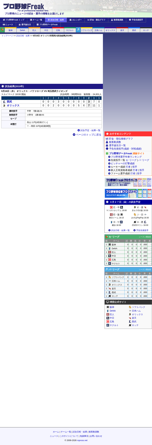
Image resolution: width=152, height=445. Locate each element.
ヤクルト (70, 30)
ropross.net (82, 440)
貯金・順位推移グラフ (121, 138)
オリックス (110, 30)
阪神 (11, 30)
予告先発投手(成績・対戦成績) (125, 148)
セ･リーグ (131, 160)
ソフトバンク (86, 30)
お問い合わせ (96, 436)
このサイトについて (69, 436)
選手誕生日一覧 (117, 145)
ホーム (56, 432)
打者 (128, 166)
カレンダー (76, 20)
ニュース (8, 24)
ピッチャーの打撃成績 (123, 163)
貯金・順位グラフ (96, 20)
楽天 (122, 30)
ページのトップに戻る (87, 134)
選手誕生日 (25, 24)
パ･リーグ (143, 160)
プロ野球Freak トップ (13, 20)
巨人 (34, 30)
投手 (134, 166)
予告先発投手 (136, 20)
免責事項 (84, 436)
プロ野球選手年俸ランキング (126, 156)
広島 (58, 30)
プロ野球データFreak (47, 24)
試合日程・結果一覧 (119, 230)
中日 (46, 30)
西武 (134, 30)
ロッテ (146, 30)
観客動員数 (117, 20)
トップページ (7, 36)
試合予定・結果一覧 (89, 130)
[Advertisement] (51, 60)
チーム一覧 (36, 20)
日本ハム (98, 30)
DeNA (22, 30)
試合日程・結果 (56, 20)
